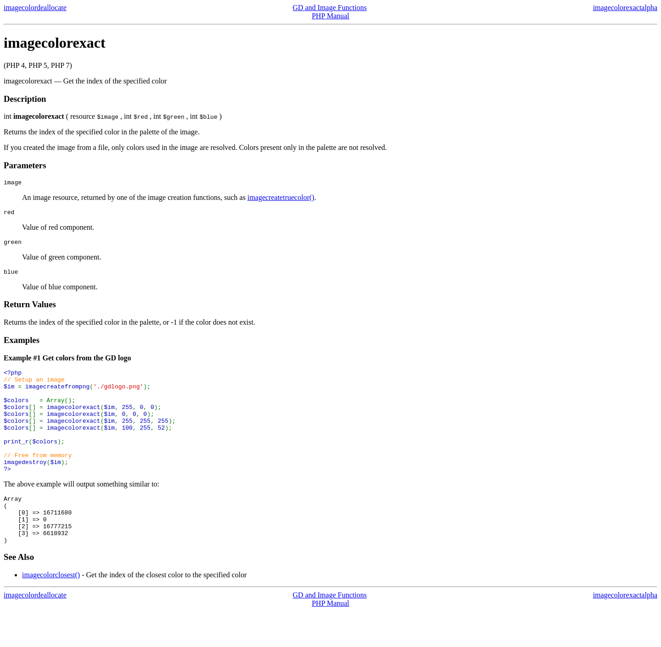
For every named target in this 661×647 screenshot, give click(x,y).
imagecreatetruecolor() (280, 199)
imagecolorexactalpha (625, 7)
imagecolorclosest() (51, 610)
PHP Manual (330, 16)
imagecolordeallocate (35, 7)
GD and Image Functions (330, 7)
